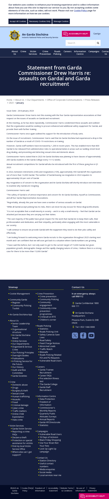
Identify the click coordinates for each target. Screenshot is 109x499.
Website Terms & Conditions (67, 489)
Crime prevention (48, 296)
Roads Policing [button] (57, 52)
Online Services (19, 341)
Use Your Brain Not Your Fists (49, 444)
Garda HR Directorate (50, 422)
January (20, 102)
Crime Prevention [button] (45, 52)
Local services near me (50, 475)
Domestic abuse (20, 384)
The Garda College (48, 384)
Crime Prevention (45, 293)
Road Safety (45, 340)
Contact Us (42, 457)
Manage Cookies (61, 21)
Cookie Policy (80, 10)
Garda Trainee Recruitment (46, 371)
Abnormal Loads (47, 346)
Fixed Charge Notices (50, 343)
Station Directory (48, 460)
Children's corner (48, 319)
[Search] (81, 43)
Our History (18, 367)
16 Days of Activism (49, 437)
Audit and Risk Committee (19, 371)
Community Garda (18, 299)
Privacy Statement (92, 489)
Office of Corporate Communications (64, 99)
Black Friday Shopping (50, 440)
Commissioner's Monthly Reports (48, 409)
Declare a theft (19, 437)
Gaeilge (97, 33)
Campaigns (42, 431)
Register (16, 302)
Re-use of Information (80, 489)
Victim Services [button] (33, 52)
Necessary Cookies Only (39, 21)
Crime (12, 382)
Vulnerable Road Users (51, 360)
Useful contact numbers (46, 465)
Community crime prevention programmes (48, 311)
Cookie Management (20, 293)
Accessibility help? (78, 33)
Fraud (15, 402)
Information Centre (46, 396)
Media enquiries (47, 469)
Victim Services (17, 425)
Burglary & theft (20, 390)
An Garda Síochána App (21, 314)
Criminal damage (20, 405)
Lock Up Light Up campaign (48, 450)
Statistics (44, 328)
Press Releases (92, 99)
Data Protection (47, 399)
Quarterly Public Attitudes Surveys (48, 415)
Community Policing (49, 299)
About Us (19, 99)
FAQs (31, 488)
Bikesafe (44, 352)
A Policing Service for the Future (22, 363)
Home (9, 99)
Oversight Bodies (20, 355)
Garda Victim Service (22, 428)
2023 (11, 102)
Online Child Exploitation (18, 415)
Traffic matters (19, 411)
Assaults (16, 399)
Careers (41, 366)
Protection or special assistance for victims (22, 442)
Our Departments (35, 99)
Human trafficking (21, 396)
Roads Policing (44, 325)
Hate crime (17, 419)
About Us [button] (15, 52)
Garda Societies (19, 375)
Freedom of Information (45, 403)
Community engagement (46, 304)
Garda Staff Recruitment (45, 388)
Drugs (15, 387)
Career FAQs (46, 375)
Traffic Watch (46, 349)
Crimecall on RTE (48, 316)
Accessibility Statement (53, 489)
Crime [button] (23, 51)
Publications (18, 358)
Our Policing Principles (23, 352)
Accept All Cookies (18, 21)
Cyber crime (18, 408)
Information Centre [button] (80, 52)
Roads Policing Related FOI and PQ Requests (50, 356)
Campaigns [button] (94, 51)
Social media (45, 472)
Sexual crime (18, 393)
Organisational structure (19, 331)
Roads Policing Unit (49, 331)
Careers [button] (68, 51)
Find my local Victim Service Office (21, 447)
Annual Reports (47, 419)
